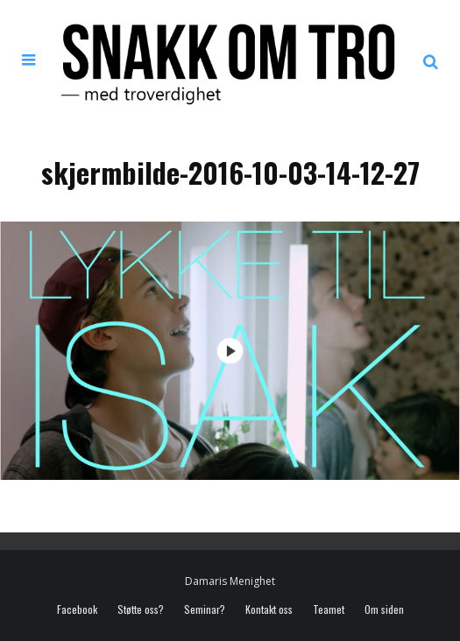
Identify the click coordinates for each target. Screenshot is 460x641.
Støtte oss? (140, 609)
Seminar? (204, 609)
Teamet (328, 609)
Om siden (384, 609)
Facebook (77, 609)
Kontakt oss (269, 609)
